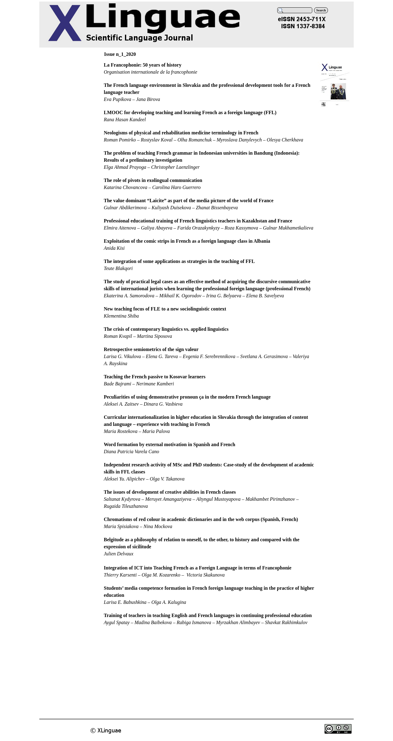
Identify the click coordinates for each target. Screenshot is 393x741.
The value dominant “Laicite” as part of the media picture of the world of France (189, 200)
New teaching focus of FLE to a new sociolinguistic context (165, 308)
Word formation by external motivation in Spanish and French (169, 444)
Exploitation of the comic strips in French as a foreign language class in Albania (187, 241)
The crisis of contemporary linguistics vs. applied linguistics (166, 329)
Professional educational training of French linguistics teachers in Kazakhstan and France (198, 220)
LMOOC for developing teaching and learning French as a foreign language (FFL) (190, 112)
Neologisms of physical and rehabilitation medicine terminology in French (181, 132)
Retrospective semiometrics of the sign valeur (151, 349)
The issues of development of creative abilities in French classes (170, 492)
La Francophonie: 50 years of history (142, 65)
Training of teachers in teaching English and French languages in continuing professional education (208, 615)
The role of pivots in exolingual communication (153, 180)
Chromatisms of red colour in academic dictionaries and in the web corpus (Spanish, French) (201, 519)
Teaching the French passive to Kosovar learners (154, 376)
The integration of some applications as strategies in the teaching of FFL (179, 261)
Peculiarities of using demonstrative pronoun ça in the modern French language (187, 396)
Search (321, 10)
